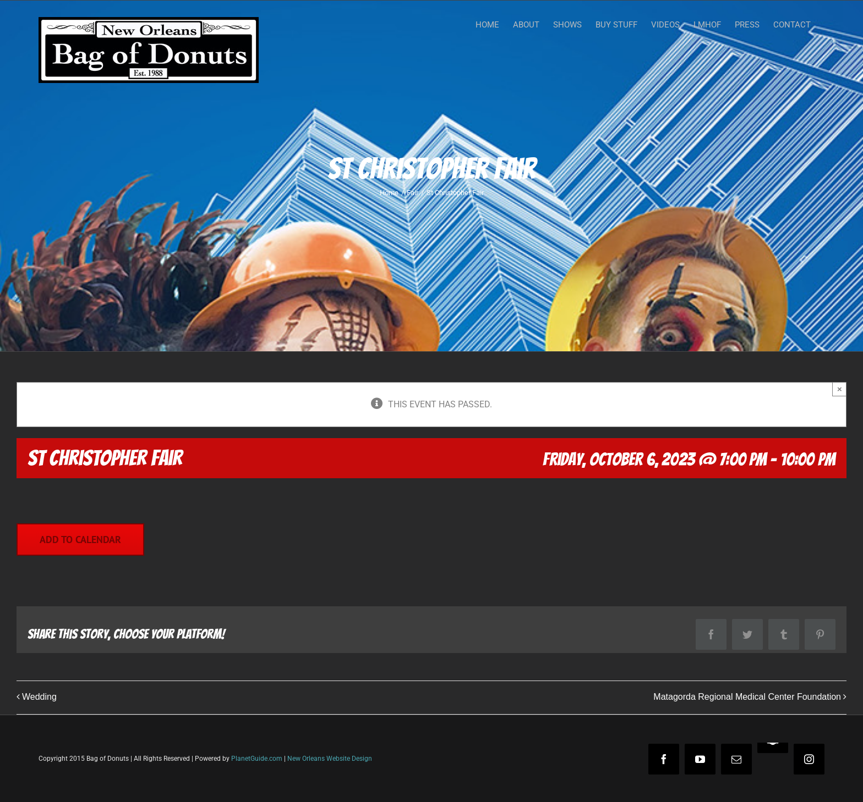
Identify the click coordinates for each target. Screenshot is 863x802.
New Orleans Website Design (329, 758)
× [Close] (839, 389)
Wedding (39, 696)
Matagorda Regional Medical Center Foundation (747, 696)
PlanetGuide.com (256, 758)
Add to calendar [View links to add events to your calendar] (80, 539)
